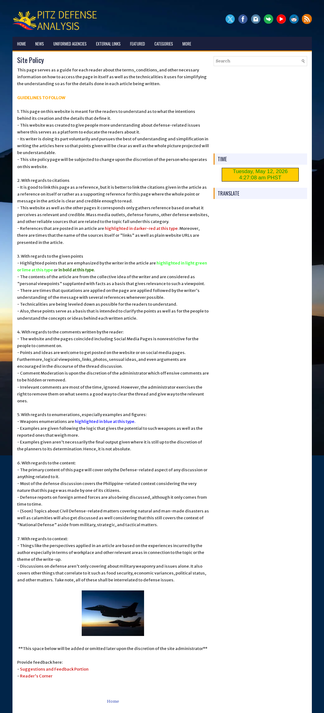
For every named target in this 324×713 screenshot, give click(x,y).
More (186, 44)
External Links (108, 44)
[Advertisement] (260, 110)
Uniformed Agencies (70, 44)
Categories (163, 44)
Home (21, 44)
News (39, 44)
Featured (137, 44)
